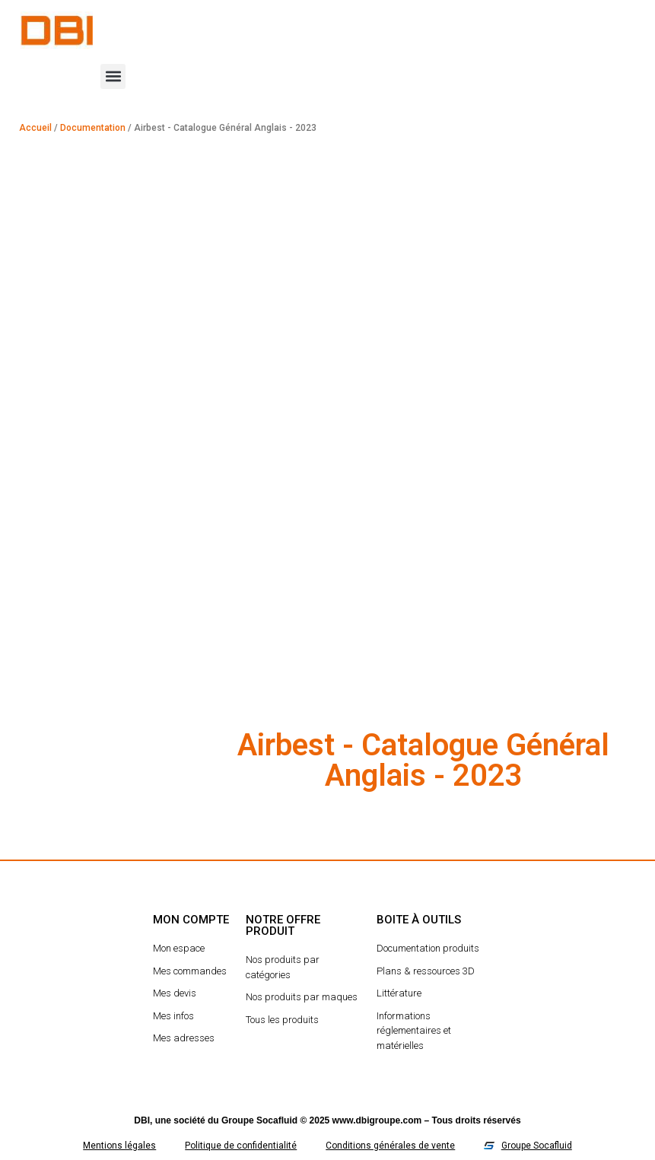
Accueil (35, 127)
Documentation (93, 127)
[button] (113, 76)
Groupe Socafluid (259, 1120)
